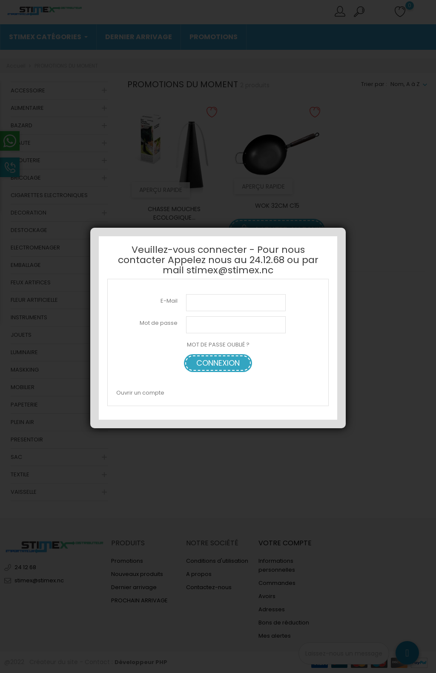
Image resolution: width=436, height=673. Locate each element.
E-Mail (169, 301)
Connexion (218, 363)
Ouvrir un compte (140, 393)
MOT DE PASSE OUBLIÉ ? (218, 345)
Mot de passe (159, 323)
